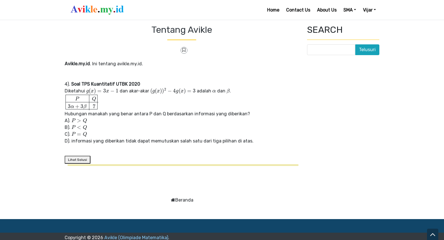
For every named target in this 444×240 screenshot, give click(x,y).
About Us (327, 10)
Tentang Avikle (181, 29)
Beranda (184, 200)
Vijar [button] (368, 10)
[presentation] (102, 91)
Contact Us (298, 10)
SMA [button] (348, 10)
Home (273, 10)
